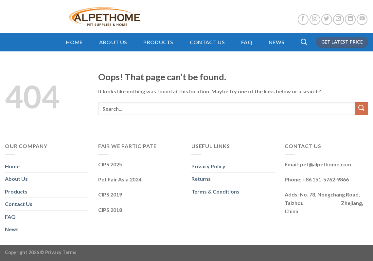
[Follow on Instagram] (315, 19)
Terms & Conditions (215, 191)
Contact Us (207, 42)
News (276, 42)
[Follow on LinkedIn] (350, 19)
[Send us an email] (338, 19)
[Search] (304, 42)
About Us (113, 42)
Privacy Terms (60, 252)
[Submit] (361, 108)
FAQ (246, 42)
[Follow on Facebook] (303, 19)
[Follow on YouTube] (362, 19)
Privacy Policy (208, 166)
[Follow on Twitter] (326, 19)
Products (158, 42)
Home (74, 42)
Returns (201, 179)
